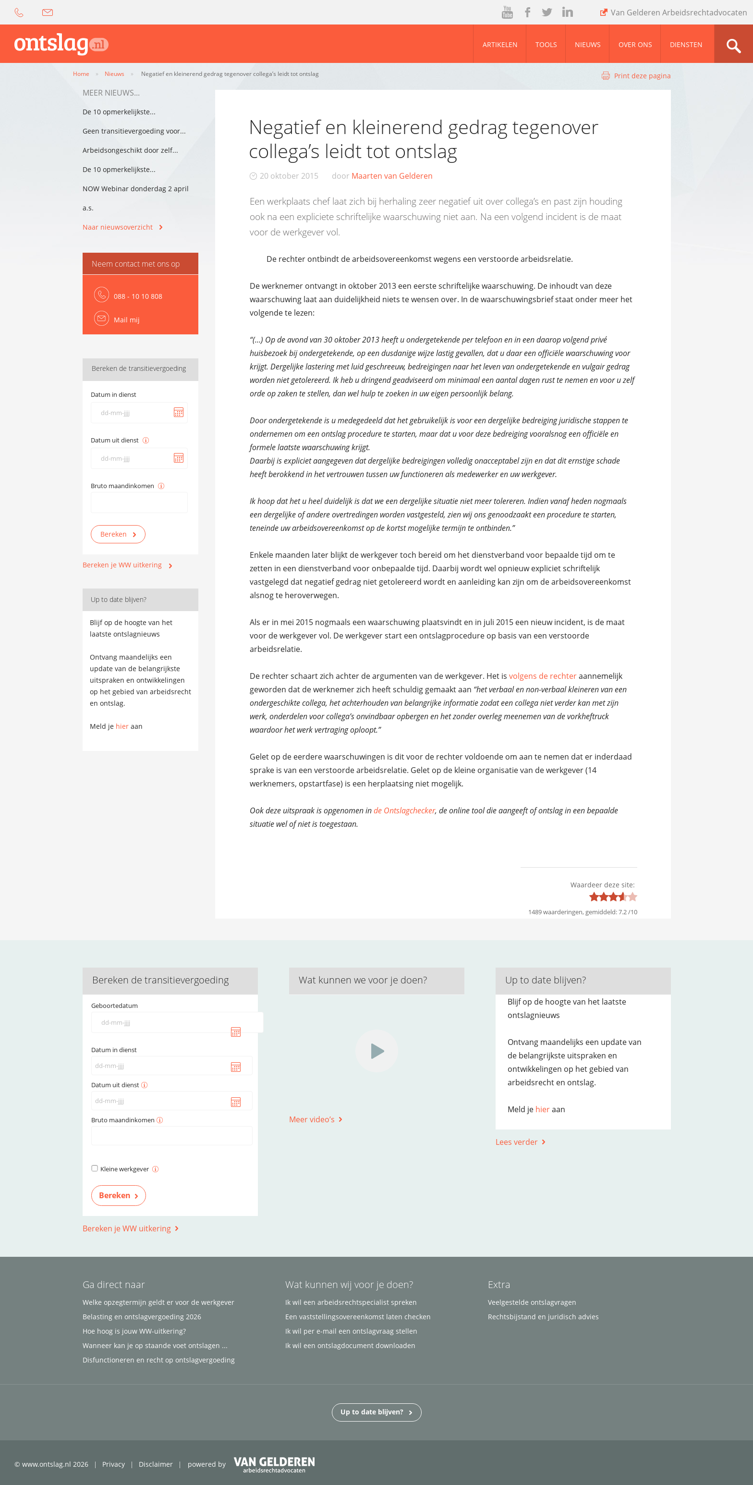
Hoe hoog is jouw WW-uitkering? (134, 1331)
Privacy (113, 1464)
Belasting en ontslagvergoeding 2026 (142, 1316)
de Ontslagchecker (404, 810)
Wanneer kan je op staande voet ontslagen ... (155, 1345)
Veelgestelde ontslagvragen (532, 1302)
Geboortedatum (114, 1005)
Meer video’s (312, 1119)
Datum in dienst (113, 394)
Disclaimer (156, 1464)
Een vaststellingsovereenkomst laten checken (358, 1316)
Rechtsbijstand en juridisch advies (543, 1316)
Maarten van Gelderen (392, 176)
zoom (733, 44)
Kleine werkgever (129, 1169)
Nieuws (588, 44)
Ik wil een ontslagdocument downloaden (350, 1345)
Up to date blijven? (376, 1411)
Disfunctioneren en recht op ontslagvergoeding (159, 1359)
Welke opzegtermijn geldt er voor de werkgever (158, 1302)
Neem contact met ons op (136, 263)
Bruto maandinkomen (122, 485)
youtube (508, 13)
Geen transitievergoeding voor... (134, 130)
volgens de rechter (543, 676)
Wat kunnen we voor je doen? (363, 979)
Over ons (635, 44)
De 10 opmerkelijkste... (119, 111)
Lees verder (517, 1142)
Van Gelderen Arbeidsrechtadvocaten (679, 12)
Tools (546, 44)
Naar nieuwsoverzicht (118, 227)
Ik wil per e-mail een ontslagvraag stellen (351, 1331)
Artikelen (500, 44)
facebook (527, 13)
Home (81, 74)
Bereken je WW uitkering (122, 564)
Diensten (686, 44)
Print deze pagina (642, 75)
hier (122, 726)
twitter (547, 13)
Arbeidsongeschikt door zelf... (130, 150)
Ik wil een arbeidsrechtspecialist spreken (351, 1302)
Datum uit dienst (115, 440)
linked (567, 13)
